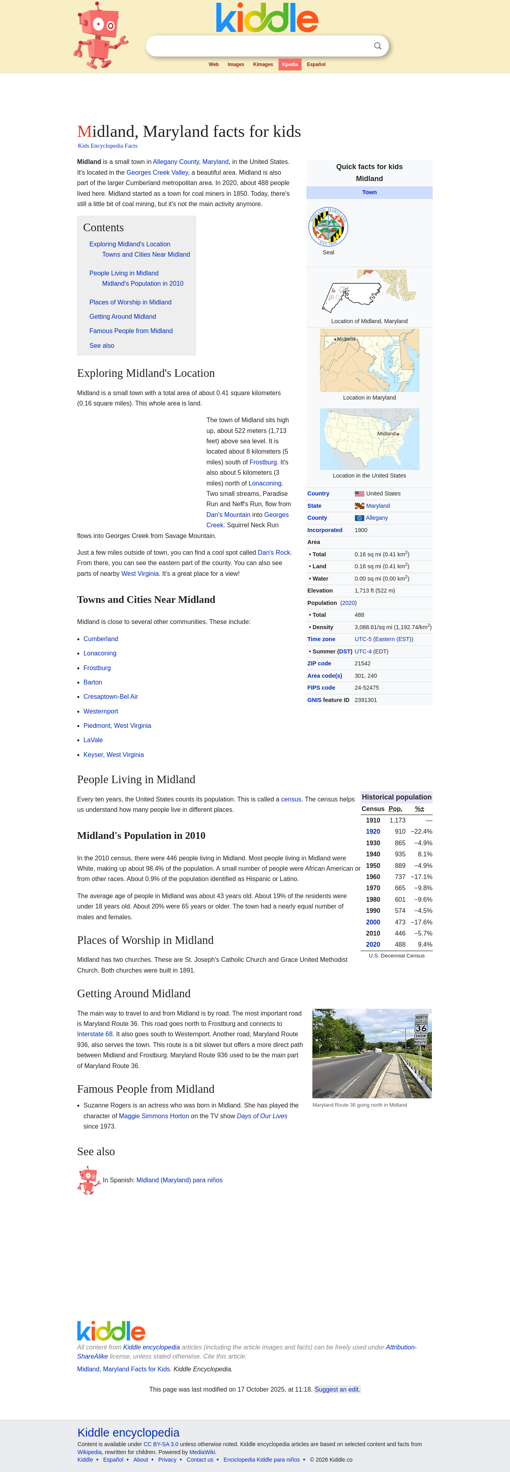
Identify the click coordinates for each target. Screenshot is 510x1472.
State (315, 506)
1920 (373, 831)
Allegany (377, 518)
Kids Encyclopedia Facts (107, 145)
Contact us (200, 1459)
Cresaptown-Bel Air (111, 696)
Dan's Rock (274, 552)
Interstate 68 (95, 1034)
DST (345, 651)
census (291, 799)
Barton (93, 682)
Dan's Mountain (228, 514)
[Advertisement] (254, 95)
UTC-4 (363, 651)
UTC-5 (363, 639)
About (140, 1459)
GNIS (315, 700)
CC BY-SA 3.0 (160, 1444)
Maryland (378, 506)
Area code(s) (325, 676)
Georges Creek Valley (157, 172)
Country (319, 493)
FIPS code (321, 687)
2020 (348, 603)
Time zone (321, 639)
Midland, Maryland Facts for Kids (123, 1369)
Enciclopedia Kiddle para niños (262, 1459)
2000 (373, 922)
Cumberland (101, 639)
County (318, 518)
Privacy (167, 1459)
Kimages (263, 64)
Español (316, 64)
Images (236, 64)
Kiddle (85, 1459)
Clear (361, 46)
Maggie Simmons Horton (154, 1116)
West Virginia (140, 573)
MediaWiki (203, 1452)
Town (369, 192)
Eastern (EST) (393, 639)
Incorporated (325, 530)
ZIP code (320, 663)
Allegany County (176, 161)
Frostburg (263, 462)
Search (377, 46)
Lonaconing (265, 483)
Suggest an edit (337, 1389)
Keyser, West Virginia (114, 754)
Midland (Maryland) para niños (180, 1180)
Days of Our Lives (262, 1116)
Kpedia (290, 64)
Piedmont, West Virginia (117, 725)
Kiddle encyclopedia (151, 1347)
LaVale (93, 740)
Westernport (101, 711)
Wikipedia (90, 1452)
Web (214, 64)
